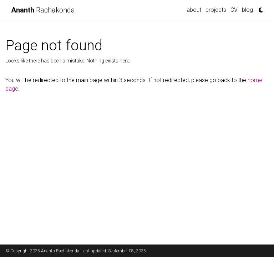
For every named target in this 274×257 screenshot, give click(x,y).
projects (216, 9)
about (194, 9)
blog (247, 9)
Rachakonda (43, 10)
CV (234, 9)
